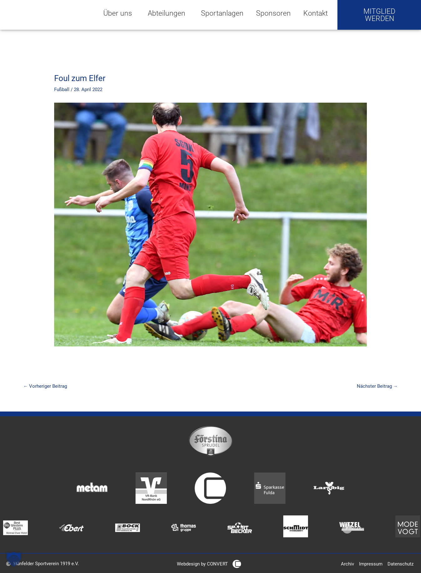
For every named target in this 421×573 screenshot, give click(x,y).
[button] (14, 559)
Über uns (119, 13)
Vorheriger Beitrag (45, 386)
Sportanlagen (222, 13)
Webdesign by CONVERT (202, 564)
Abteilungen (168, 13)
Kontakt (315, 13)
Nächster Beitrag (377, 386)
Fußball (61, 89)
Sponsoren (273, 13)
